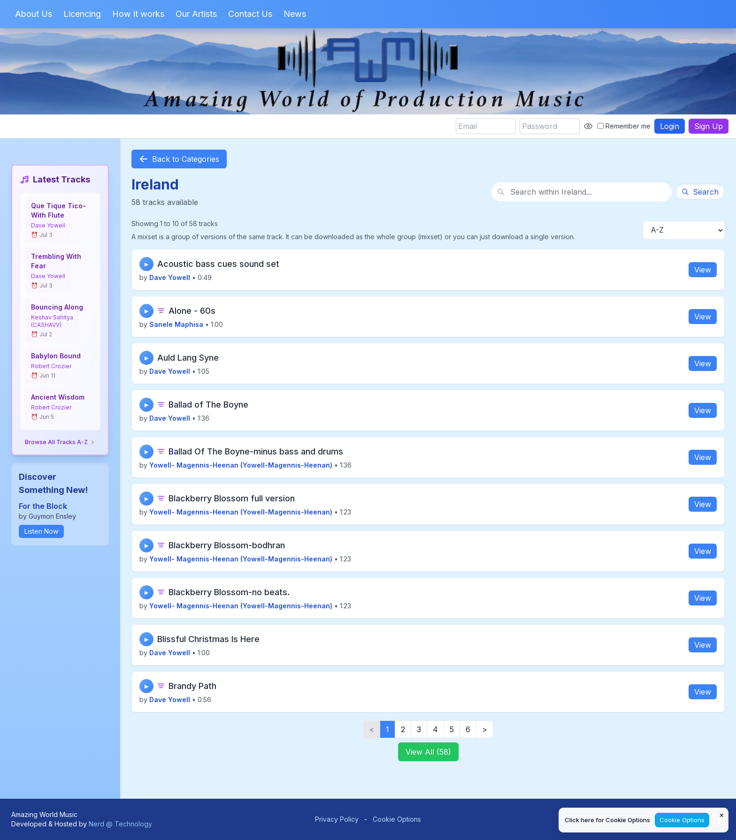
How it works (138, 14)
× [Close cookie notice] (721, 814)
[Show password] (588, 126)
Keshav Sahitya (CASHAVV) (52, 321)
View (702, 269)
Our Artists (196, 14)
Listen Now (41, 531)
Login (669, 126)
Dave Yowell (48, 225)
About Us (33, 14)
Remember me (624, 126)
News (295, 14)
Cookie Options (397, 819)
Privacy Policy (337, 819)
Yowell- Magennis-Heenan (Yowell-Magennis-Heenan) (240, 465)
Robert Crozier (51, 366)
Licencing (82, 14)
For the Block (43, 506)
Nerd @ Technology (120, 824)
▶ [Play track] (146, 264)
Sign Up (708, 126)
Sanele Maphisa (176, 324)
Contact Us (250, 14)
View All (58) (428, 752)
